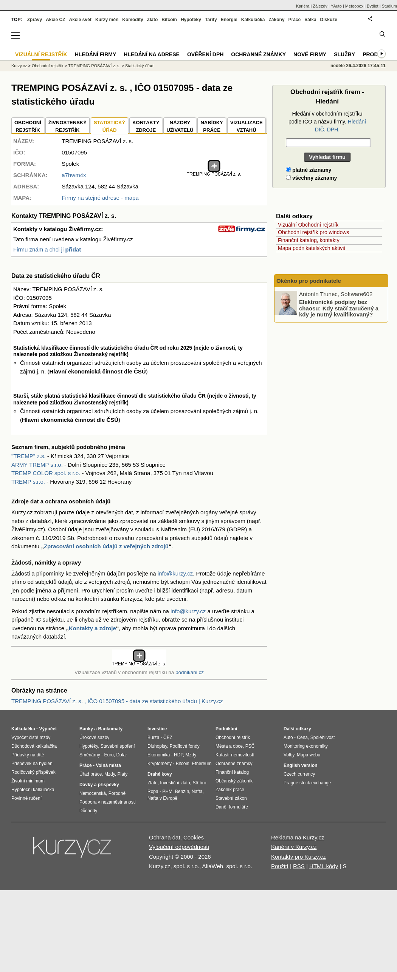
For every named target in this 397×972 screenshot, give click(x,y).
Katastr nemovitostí (235, 755)
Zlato (152, 19)
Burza (153, 737)
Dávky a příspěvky (99, 784)
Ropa (152, 791)
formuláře (238, 807)
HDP (178, 755)
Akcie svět (80, 19)
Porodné (117, 793)
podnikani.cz (189, 672)
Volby (289, 755)
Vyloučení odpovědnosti (179, 847)
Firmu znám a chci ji (47, 249)
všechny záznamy (311, 178)
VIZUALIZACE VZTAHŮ (246, 126)
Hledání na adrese (152, 54)
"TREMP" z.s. (28, 456)
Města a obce (229, 746)
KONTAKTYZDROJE (145, 126)
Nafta (197, 791)
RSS (299, 866)
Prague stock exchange (307, 782)
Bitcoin (169, 19)
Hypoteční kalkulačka (32, 789)
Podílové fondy (184, 746)
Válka (310, 19)
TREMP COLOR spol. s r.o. (45, 473)
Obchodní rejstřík (48, 65)
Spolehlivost (322, 737)
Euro (108, 755)
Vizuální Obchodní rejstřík (308, 225)
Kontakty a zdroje (92, 628)
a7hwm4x (74, 175)
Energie (229, 19)
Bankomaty (110, 728)
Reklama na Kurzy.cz (297, 837)
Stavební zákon (231, 798)
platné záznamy (308, 170)
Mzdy (109, 774)
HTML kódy (323, 866)
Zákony (276, 19)
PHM (167, 791)
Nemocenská (92, 793)
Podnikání (226, 728)
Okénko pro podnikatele (308, 281)
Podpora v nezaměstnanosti (107, 802)
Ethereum (201, 763)
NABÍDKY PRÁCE (211, 126)
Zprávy (34, 19)
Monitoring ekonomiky (306, 746)
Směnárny (89, 755)
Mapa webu (308, 755)
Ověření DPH (205, 54)
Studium (389, 6)
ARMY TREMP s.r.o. (37, 464)
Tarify (211, 19)
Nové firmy (309, 54)
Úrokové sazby (94, 737)
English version (300, 765)
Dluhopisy (157, 746)
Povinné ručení (26, 798)
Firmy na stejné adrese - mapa (100, 197)
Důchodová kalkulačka (34, 746)
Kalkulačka (253, 19)
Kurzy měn (106, 19)
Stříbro (199, 782)
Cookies (193, 837)
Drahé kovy (159, 774)
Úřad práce (90, 774)
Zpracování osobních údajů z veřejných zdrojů (106, 546)
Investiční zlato (175, 782)
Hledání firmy (95, 54)
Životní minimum (28, 781)
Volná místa (108, 765)
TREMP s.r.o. (28, 481)
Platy (123, 774)
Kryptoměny (159, 763)
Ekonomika (158, 755)
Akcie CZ (55, 19)
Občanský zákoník (234, 781)
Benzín (182, 791)
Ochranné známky (258, 54)
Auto (288, 737)
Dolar (121, 755)
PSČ (250, 746)
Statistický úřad (139, 65)
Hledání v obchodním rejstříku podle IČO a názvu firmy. (327, 122)
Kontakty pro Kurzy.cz (298, 856)
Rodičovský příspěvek (33, 772)
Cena (302, 737)
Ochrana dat (164, 837)
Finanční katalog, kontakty (309, 240)
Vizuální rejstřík (41, 54)
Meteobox (354, 6)
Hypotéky (191, 19)
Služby (344, 54)
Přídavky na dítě (27, 755)
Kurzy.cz (19, 65)
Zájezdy (320, 6)
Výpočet (48, 728)
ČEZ (167, 737)
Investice (157, 728)
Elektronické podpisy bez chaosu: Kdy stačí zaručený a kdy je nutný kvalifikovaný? (338, 308)
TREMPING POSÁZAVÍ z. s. (94, 65)
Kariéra (302, 6)
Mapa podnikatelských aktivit (311, 248)
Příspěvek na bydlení (32, 763)
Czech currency (299, 774)
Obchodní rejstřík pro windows (313, 232)
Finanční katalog (232, 772)
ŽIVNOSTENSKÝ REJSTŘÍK (67, 126)
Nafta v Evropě (162, 798)
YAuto (336, 6)
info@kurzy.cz (175, 573)
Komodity (132, 19)
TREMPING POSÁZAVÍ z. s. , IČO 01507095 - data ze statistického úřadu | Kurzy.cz (117, 701)
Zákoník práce (230, 789)
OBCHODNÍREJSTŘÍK (27, 126)
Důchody (88, 810)
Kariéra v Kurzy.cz (294, 847)
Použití (279, 866)
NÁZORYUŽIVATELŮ (179, 126)
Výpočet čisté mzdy (30, 737)
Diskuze (328, 19)
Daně (221, 807)
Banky (86, 728)
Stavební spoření (118, 746)
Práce (294, 19)
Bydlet (372, 6)
